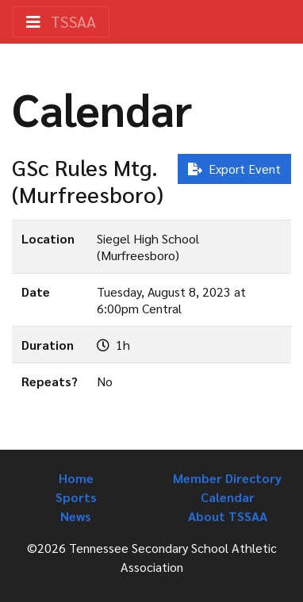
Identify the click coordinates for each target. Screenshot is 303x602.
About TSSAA (227, 516)
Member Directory (227, 478)
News (75, 516)
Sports (76, 497)
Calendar (228, 497)
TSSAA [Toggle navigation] (61, 21)
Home (76, 478)
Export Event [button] (234, 168)
